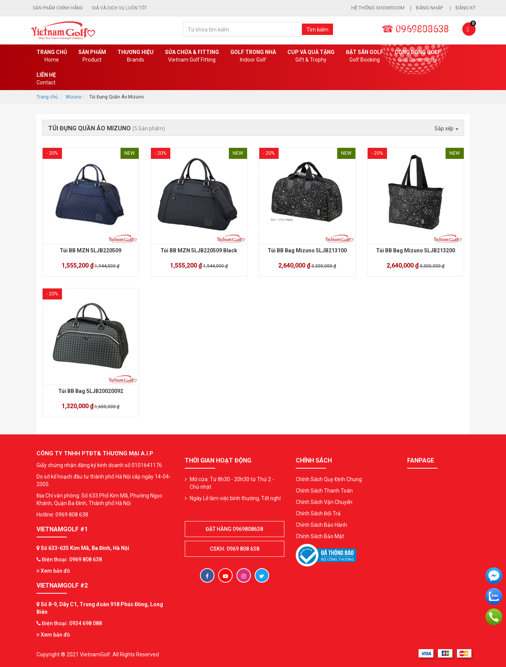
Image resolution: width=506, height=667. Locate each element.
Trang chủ (51, 56)
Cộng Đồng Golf (418, 56)
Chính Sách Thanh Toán (324, 491)
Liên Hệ (46, 79)
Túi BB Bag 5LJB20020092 (90, 391)
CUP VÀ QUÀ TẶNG (311, 56)
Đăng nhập (430, 8)
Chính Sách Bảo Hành (321, 525)
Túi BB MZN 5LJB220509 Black (198, 250)
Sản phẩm (92, 56)
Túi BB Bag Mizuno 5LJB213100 (307, 250)
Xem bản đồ (53, 571)
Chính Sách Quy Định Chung (329, 479)
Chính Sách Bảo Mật (320, 536)
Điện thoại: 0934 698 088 (72, 623)
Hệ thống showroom (377, 8)
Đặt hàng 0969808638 (234, 529)
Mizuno (73, 97)
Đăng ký (465, 8)
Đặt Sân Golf (364, 56)
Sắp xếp (446, 128)
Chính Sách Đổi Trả (318, 513)
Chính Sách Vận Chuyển (324, 502)
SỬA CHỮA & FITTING (192, 56)
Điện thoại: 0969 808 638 (72, 559)
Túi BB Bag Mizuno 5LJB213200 (415, 250)
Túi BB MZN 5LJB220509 (90, 250)
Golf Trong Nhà (253, 56)
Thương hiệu (135, 56)
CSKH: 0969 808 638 (234, 549)
